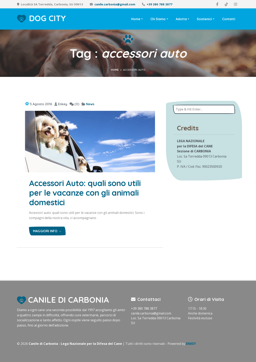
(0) (74, 104)
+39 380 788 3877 (159, 4)
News (90, 104)
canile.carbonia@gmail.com (114, 4)
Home (135, 19)
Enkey (60, 104)
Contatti (228, 19)
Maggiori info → (47, 231)
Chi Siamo (158, 19)
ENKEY (191, 343)
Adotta (181, 19)
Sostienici (204, 19)
